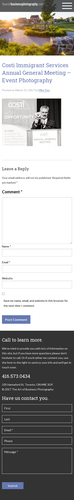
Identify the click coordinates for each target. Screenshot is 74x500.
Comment (12, 191)
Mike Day (44, 90)
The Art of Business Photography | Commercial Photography (22, 6)
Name (6, 246)
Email (6, 262)
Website (7, 278)
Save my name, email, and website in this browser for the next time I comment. (36, 303)
